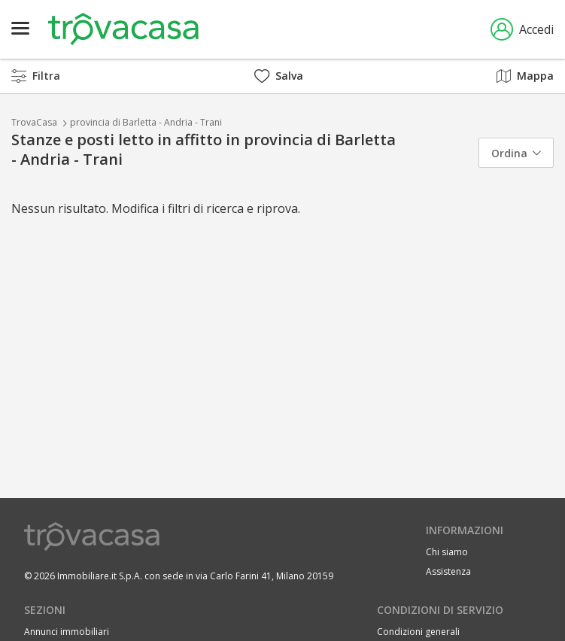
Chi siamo (447, 551)
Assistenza (448, 571)
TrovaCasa (34, 122)
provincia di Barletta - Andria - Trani (146, 122)
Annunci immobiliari (66, 631)
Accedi (522, 29)
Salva (278, 75)
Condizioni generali (418, 631)
